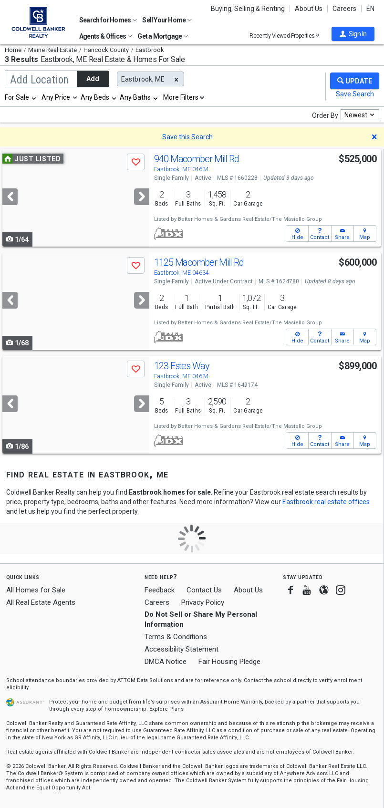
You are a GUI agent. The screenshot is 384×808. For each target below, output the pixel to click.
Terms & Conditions (176, 636)
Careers (344, 8)
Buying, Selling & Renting (248, 8)
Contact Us (204, 590)
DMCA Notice (166, 661)
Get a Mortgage (162, 36)
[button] (353, 34)
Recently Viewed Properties (284, 35)
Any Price (56, 97)
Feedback (160, 590)
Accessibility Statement (181, 649)
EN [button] (370, 8)
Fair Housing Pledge (229, 661)
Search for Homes (108, 20)
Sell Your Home (167, 20)
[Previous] (10, 196)
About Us (308, 8)
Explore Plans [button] (166, 709)
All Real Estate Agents (40, 602)
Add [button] (92, 79)
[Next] (141, 196)
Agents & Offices (105, 36)
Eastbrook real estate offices (326, 502)
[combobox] (21, 97)
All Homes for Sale (35, 590)
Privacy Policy (202, 602)
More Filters (180, 97)
